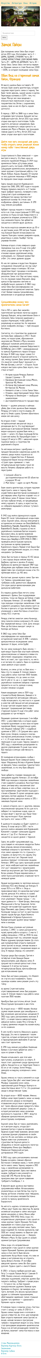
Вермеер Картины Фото (11, 1346)
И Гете (3, 1354)
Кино (26, 3)
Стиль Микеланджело (10, 1343)
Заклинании (6, 1348)
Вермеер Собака (8, 1351)
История (33, 3)
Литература (17, 3)
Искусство (5, 3)
